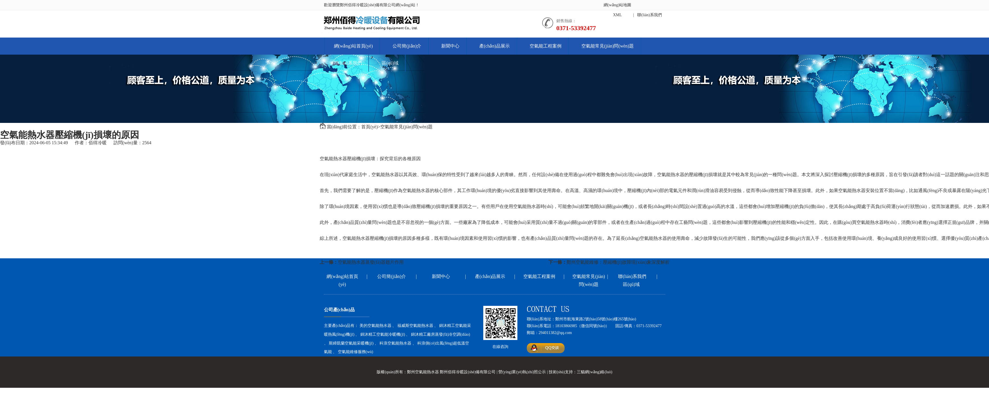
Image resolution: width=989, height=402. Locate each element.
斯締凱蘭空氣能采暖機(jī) (351, 343)
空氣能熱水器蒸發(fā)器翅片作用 (371, 262)
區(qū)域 (390, 63)
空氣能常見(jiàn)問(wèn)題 (607, 46)
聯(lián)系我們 (348, 63)
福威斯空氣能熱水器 (415, 325)
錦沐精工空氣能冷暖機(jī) (382, 334)
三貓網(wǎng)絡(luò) (594, 372)
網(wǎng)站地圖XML (617, 10)
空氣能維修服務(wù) (355, 352)
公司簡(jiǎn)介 (407, 46)
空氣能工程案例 (545, 46)
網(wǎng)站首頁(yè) (353, 46)
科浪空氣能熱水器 (395, 343)
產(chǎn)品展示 (494, 46)
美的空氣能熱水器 (375, 325)
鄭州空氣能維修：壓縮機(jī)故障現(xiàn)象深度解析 (618, 262)
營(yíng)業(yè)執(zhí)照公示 (522, 372)
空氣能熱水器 (333, 158)
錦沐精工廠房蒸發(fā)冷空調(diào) (440, 334)
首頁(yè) (369, 126)
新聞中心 (450, 46)
